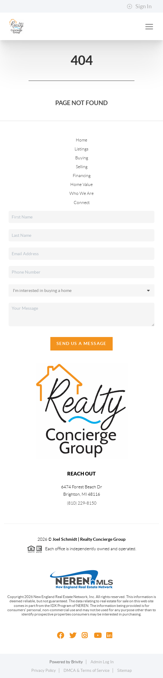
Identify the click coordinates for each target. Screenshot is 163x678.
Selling (81, 166)
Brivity (77, 662)
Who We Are (81, 193)
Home (81, 140)
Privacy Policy (43, 670)
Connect (82, 202)
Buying (81, 157)
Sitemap (124, 670)
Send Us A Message (81, 343)
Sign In (139, 6)
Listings (81, 148)
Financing (82, 175)
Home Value (81, 184)
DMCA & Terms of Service (87, 670)
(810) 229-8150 (81, 503)
